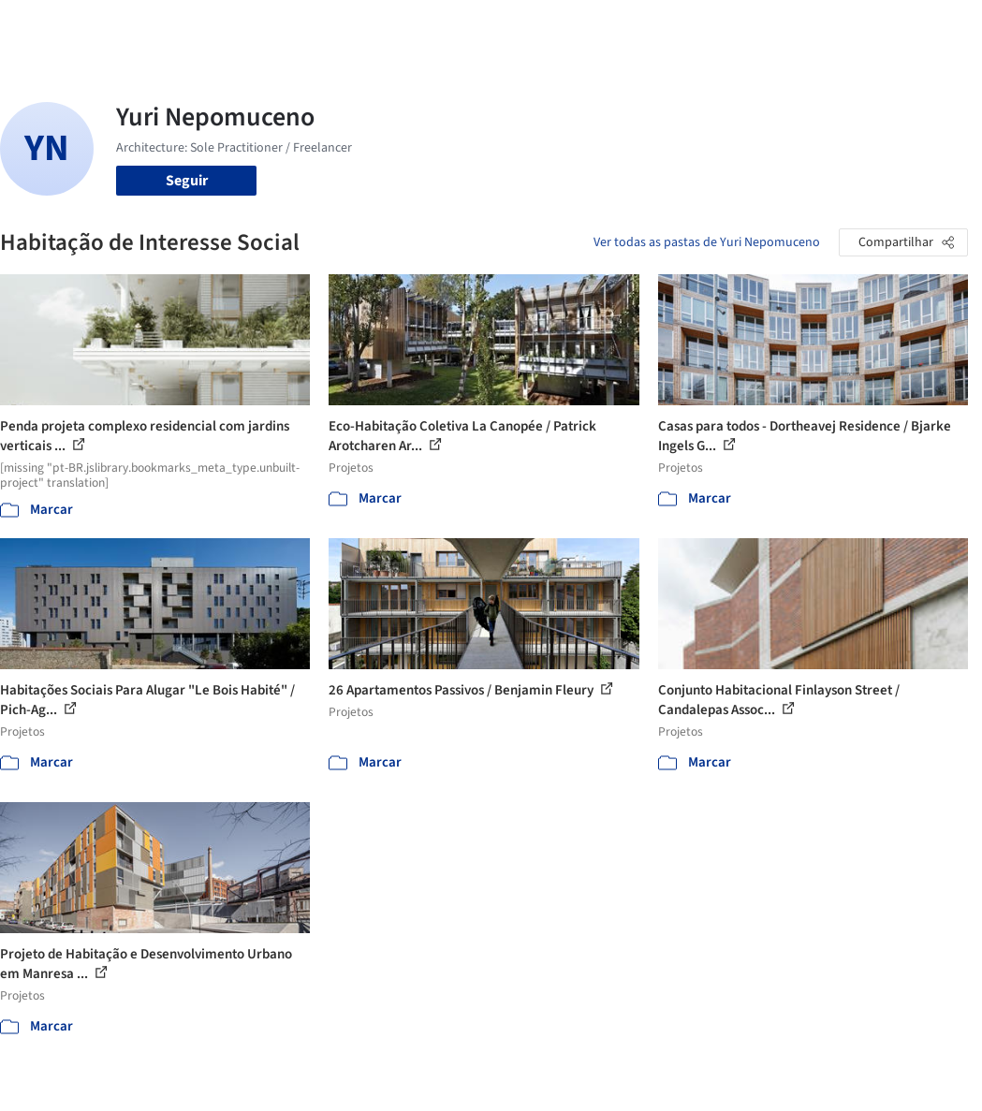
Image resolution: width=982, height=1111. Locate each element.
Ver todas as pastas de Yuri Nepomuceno (707, 242)
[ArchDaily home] (49, 26)
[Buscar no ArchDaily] (217, 26)
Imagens (417, 26)
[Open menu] (934, 26)
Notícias (593, 26)
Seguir (187, 180)
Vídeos (652, 26)
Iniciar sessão (751, 26)
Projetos (352, 26)
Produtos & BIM (506, 26)
